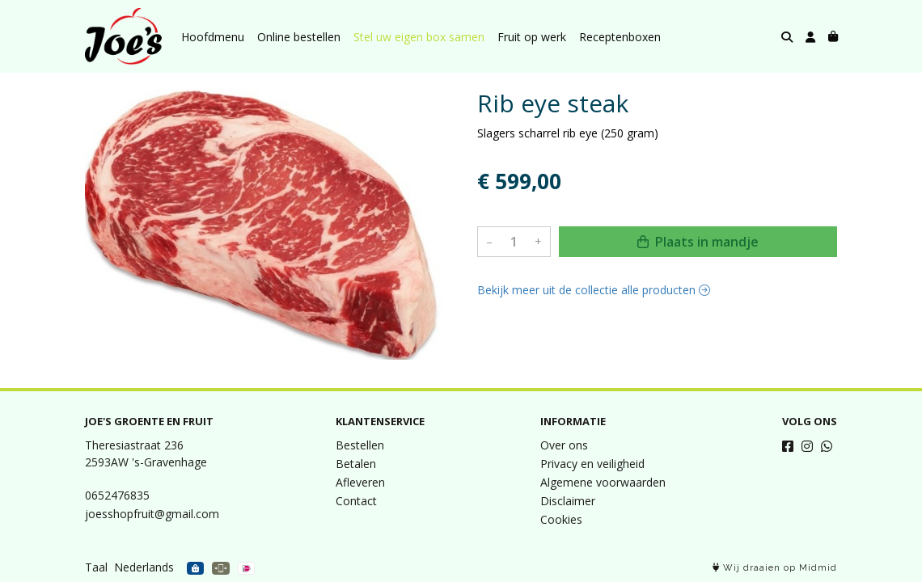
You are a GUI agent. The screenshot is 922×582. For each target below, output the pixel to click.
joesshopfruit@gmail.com (152, 513)
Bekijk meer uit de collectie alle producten (593, 289)
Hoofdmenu (212, 36)
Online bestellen (298, 36)
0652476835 (117, 495)
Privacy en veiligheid (592, 463)
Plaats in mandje (698, 242)
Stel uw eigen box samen (418, 36)
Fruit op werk (531, 36)
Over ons (564, 445)
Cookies (561, 519)
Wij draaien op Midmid (775, 568)
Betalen (356, 463)
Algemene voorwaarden (603, 482)
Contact (356, 500)
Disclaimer (567, 500)
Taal (96, 567)
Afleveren (360, 482)
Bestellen (360, 445)
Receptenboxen (620, 36)
